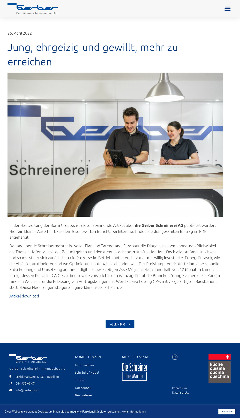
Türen (79, 380)
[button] (227, 9)
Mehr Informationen (134, 411)
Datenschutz (180, 392)
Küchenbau (83, 387)
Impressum (179, 388)
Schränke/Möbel (87, 372)
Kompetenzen (88, 356)
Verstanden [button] (227, 411)
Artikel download (24, 296)
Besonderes (84, 395)
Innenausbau (84, 365)
